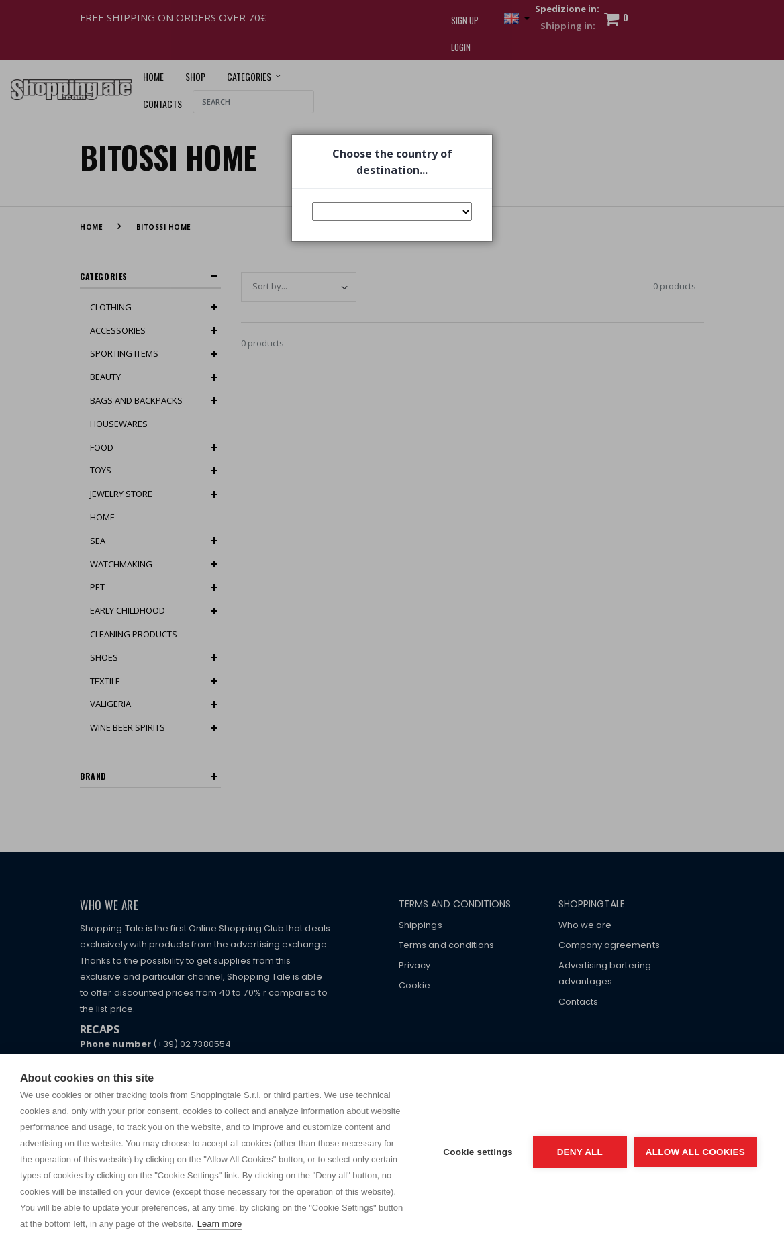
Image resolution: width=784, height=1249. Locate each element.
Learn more (219, 1224)
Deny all (580, 1152)
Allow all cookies (695, 1152)
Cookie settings (478, 1152)
